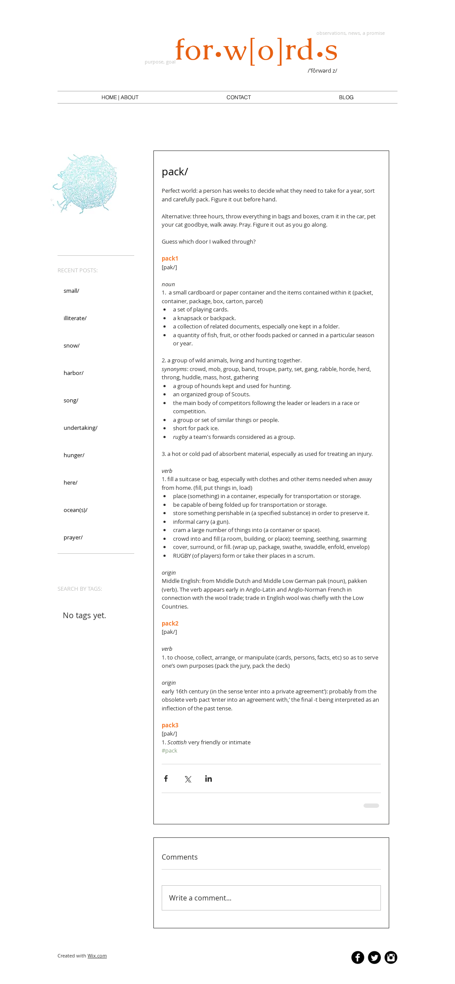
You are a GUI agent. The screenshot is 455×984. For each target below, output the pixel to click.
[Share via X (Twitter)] (187, 778)
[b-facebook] (357, 957)
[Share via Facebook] (166, 778)
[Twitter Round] (374, 957)
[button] (120, 97)
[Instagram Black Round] (390, 957)
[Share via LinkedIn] (208, 778)
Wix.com (97, 955)
